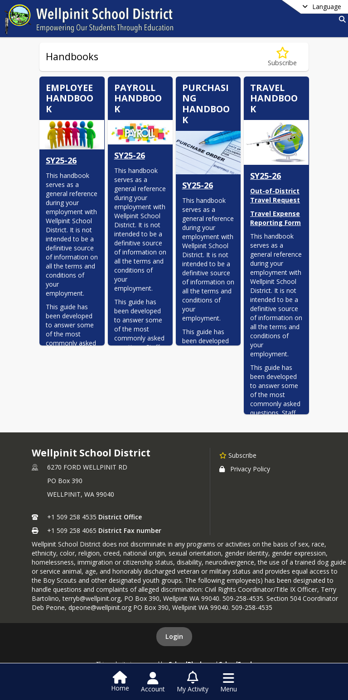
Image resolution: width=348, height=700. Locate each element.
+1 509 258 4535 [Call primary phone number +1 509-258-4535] (72, 517)
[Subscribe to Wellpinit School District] (237, 455)
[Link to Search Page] (340, 19)
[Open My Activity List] (192, 682)
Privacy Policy (244, 469)
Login (174, 636)
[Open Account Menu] (153, 682)
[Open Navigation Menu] (228, 682)
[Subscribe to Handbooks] (282, 56)
